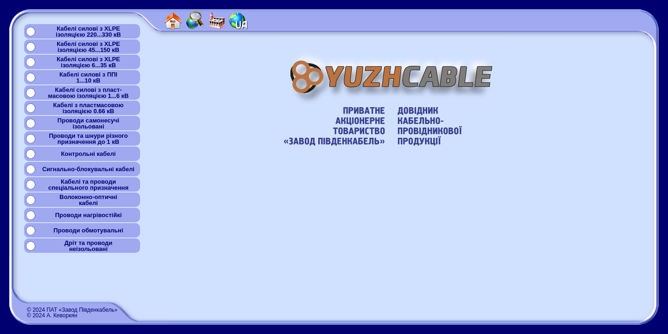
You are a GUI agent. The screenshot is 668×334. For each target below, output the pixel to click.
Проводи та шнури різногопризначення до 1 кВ (88, 138)
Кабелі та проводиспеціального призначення (88, 184)
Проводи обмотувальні (88, 230)
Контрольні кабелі (88, 153)
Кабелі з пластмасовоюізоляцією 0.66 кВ (88, 108)
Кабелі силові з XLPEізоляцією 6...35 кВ (88, 62)
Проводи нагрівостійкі (88, 215)
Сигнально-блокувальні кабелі (88, 169)
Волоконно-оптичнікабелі (88, 199)
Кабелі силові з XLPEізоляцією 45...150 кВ (88, 46)
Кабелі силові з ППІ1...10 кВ (88, 77)
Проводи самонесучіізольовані (88, 123)
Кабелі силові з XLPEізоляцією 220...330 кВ (88, 31)
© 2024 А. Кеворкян (52, 315)
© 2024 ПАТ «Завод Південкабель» (72, 310)
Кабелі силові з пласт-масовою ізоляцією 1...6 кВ (88, 92)
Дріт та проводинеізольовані (88, 245)
